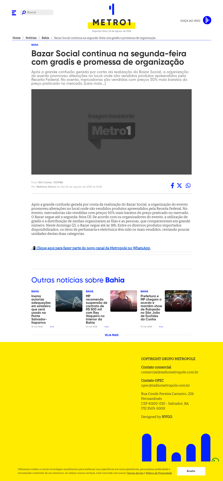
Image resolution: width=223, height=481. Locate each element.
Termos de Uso (135, 473)
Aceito (191, 471)
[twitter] (179, 185)
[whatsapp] (188, 185)
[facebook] (172, 185)
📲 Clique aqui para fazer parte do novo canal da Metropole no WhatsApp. (91, 248)
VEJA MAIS (111, 335)
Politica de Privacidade (159, 473)
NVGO (167, 417)
